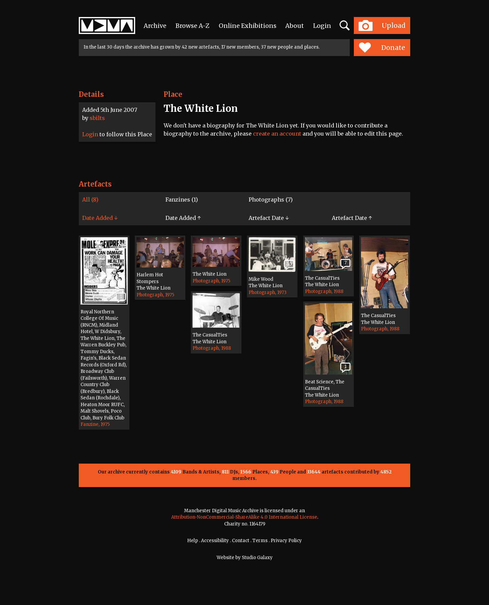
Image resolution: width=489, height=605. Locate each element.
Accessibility (215, 540)
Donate (382, 47)
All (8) (90, 199)
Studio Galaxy (257, 557)
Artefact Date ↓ (269, 217)
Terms (260, 540)
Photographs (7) (271, 199)
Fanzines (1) (181, 199)
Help (192, 540)
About (294, 26)
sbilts (97, 118)
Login (322, 26)
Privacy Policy (286, 540)
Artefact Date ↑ (352, 217)
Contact (240, 540)
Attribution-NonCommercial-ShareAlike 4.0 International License (244, 517)
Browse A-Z (193, 26)
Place (173, 94)
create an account (277, 133)
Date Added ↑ (183, 217)
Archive (155, 26)
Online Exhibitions (247, 26)
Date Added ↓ (99, 217)
